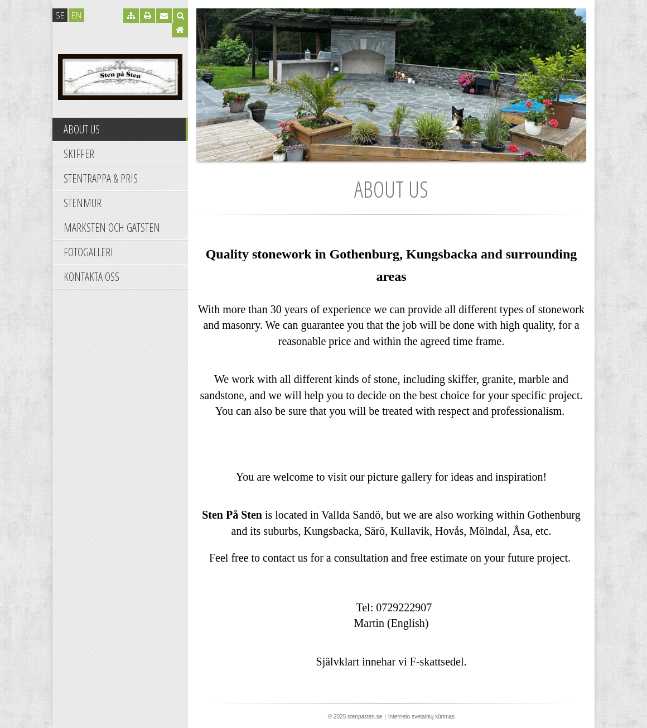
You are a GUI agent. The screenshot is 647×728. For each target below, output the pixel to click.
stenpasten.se (364, 716)
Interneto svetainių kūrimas (421, 716)
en (76, 15)
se (60, 15)
